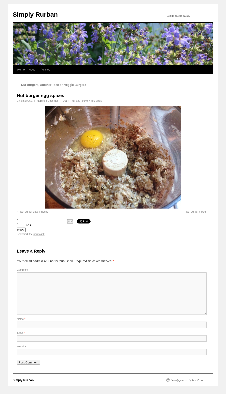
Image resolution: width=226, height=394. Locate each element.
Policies (45, 69)
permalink (38, 234)
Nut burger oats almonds (34, 211)
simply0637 (27, 100)
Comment (22, 269)
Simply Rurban (35, 14)
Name (21, 319)
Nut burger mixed (196, 211)
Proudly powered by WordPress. (187, 380)
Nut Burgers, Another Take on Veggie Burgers (51, 85)
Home (21, 69)
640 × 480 (89, 100)
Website (21, 346)
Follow (24, 227)
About (32, 69)
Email (21, 332)
